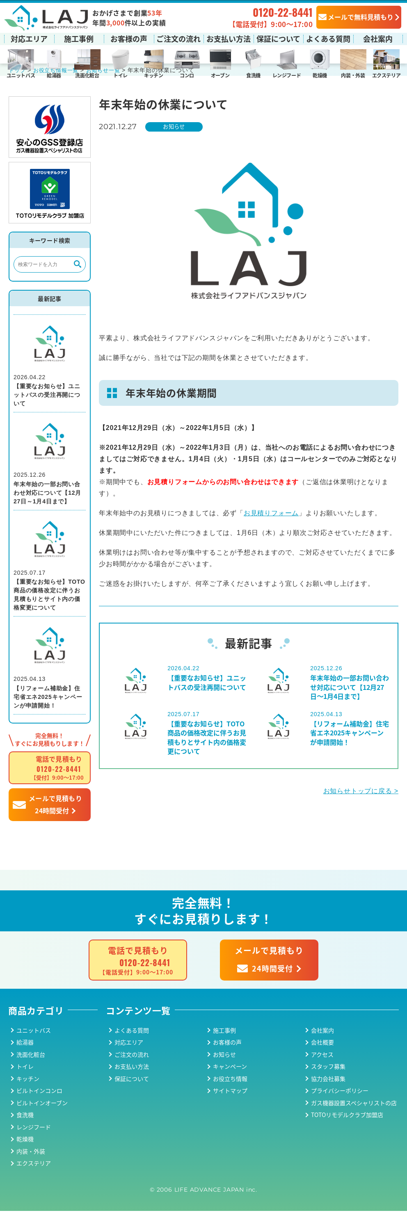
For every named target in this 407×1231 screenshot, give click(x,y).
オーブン (220, 74)
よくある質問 (328, 38)
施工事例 (79, 38)
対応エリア (29, 38)
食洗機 (253, 74)
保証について (278, 38)
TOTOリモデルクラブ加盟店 (347, 1135)
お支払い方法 (228, 38)
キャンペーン (230, 1086)
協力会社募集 (328, 1098)
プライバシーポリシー (339, 1110)
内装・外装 (353, 74)
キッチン (153, 74)
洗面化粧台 (87, 74)
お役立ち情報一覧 (58, 89)
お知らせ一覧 (109, 89)
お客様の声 (128, 38)
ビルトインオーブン (42, 1122)
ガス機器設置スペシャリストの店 (354, 1122)
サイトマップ (230, 1110)
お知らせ (175, 146)
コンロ (187, 74)
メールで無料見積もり (355, 16)
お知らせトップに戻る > (360, 810)
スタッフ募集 (328, 1086)
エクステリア (386, 74)
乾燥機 (320, 74)
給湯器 (54, 74)
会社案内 (378, 38)
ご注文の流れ (178, 38)
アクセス (322, 1074)
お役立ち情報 (230, 1098)
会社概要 (322, 1062)
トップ (18, 89)
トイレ (120, 74)
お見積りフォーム (271, 533)
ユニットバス (21, 74)
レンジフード (286, 74)
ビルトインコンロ (39, 1110)
